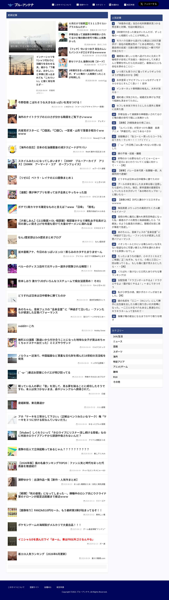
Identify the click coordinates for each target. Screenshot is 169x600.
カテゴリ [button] (98, 4)
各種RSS (114, 4)
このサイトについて (61, 4)
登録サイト (83, 4)
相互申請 (129, 4)
